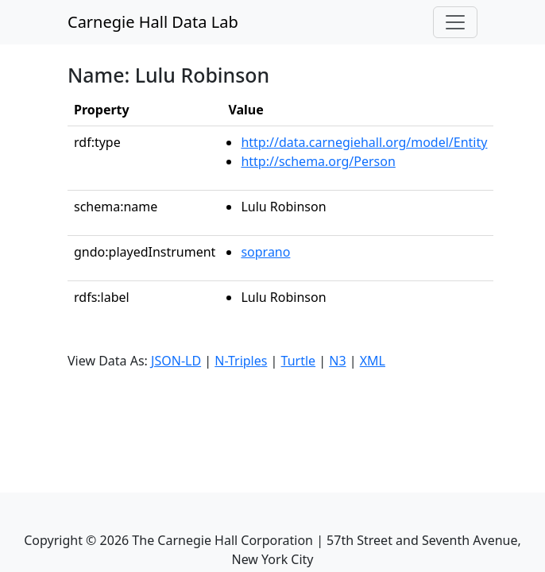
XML (372, 360)
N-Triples (241, 360)
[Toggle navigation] (455, 22)
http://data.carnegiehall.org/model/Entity (364, 142)
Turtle (298, 360)
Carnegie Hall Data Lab (153, 22)
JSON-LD (176, 360)
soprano (265, 252)
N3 (337, 360)
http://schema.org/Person (318, 161)
